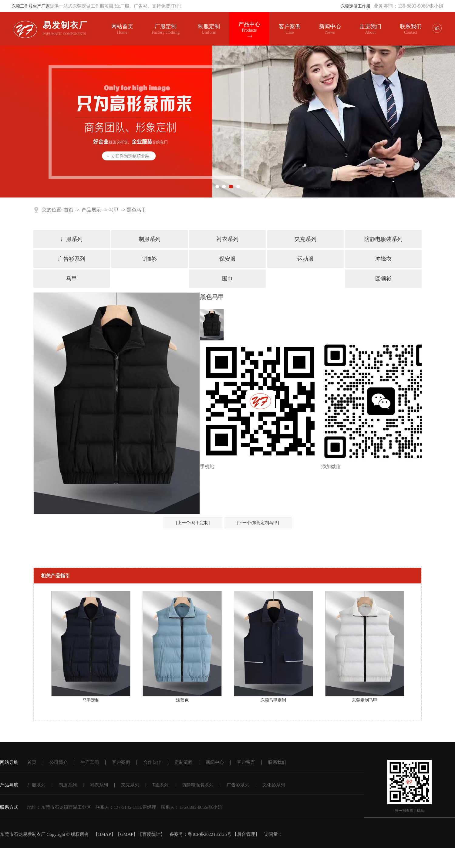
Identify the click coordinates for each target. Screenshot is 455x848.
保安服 (227, 259)
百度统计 (151, 834)
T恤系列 (160, 784)
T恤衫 (150, 259)
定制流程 (183, 762)
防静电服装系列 (383, 239)
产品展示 (91, 209)
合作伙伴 (152, 762)
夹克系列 (305, 239)
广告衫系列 (71, 259)
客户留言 (246, 762)
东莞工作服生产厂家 (31, 6)
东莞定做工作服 (355, 6)
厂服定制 (166, 29)
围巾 (227, 279)
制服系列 (149, 239)
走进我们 (370, 26)
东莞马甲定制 (273, 700)
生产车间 (90, 762)
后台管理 (246, 834)
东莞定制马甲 (364, 700)
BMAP (104, 834)
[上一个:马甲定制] (193, 522)
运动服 (305, 259)
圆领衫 (383, 279)
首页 (68, 209)
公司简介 (58, 762)
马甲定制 (91, 700)
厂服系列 (72, 239)
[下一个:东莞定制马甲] (258, 522)
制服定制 (209, 29)
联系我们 (410, 26)
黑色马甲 (136, 209)
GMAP (126, 834)
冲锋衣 (383, 259)
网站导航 (9, 762)
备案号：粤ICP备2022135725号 (200, 834)
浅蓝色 (182, 700)
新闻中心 (330, 29)
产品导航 (9, 784)
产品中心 (249, 27)
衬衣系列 (227, 239)
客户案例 (290, 29)
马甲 (114, 209)
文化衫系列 (273, 784)
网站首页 (122, 29)
